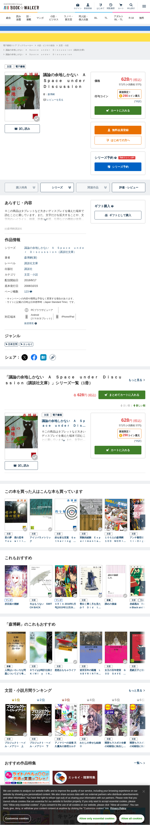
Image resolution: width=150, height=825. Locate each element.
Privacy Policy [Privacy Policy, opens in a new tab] (118, 808)
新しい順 (139, 409)
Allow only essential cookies (96, 818)
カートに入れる (118, 114)
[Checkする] (37, 123)
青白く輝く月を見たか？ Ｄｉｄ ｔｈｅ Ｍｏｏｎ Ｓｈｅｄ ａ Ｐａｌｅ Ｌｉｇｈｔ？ (91, 609)
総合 (8, 18)
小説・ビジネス (53, 18)
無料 (141, 18)
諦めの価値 (110, 607)
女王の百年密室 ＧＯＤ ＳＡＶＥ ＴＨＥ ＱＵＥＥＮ (115, 675)
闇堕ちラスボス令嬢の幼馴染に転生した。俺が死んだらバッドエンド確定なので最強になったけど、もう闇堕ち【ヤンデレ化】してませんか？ (115, 748)
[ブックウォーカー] (21, 6)
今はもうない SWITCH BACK (41, 609)
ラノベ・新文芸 (68, 18)
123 (28, 295)
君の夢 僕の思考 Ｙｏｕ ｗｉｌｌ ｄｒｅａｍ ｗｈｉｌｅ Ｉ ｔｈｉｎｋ (15, 543)
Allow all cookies (131, 818)
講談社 (28, 272)
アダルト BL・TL (118, 18)
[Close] (143, 791)
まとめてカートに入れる (121, 398)
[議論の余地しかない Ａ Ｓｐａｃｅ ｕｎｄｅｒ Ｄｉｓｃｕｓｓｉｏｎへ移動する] (39, 57)
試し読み (22, 132)
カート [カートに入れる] (118, 453)
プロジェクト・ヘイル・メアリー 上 (15, 748)
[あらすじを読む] (45, 219)
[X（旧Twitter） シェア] (24, 361)
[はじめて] (100, 6)
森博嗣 (51, 97)
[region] (75, 805)
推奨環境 (30, 327)
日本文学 (11, 348)
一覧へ (139, 766)
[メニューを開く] (144, 6)
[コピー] (52, 361)
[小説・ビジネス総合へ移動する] (46, 48)
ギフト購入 (104, 209)
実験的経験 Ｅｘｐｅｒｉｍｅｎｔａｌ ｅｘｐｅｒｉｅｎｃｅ (91, 543)
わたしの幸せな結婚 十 (91, 748)
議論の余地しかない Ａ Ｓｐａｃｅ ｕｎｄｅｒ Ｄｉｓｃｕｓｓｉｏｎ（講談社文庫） (54, 253)
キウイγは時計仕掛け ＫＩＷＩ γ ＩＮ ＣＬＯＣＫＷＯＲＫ (41, 675)
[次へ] (142, 524)
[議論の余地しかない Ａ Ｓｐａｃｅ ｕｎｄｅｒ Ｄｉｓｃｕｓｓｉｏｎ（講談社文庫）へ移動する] (46, 53)
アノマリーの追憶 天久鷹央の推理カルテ (65, 748)
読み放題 (18, 18)
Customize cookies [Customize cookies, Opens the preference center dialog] (17, 818)
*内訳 (138, 105)
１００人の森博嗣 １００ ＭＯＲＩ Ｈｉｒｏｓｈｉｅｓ (115, 543)
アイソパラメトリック (40, 543)
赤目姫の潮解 (12, 607)
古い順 (125, 409)
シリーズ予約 (106, 161)
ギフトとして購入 (118, 219)
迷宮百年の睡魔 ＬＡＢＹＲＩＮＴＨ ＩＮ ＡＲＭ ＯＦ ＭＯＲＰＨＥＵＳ (91, 675)
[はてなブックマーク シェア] (43, 361)
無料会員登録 (118, 134)
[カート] (121, 6)
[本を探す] (131, 6)
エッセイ (26, 348)
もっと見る (137, 383)
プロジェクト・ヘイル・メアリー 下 (40, 748)
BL (95, 18)
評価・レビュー (128, 191)
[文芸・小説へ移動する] (64, 48)
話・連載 (28, 18)
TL (106, 18)
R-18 (131, 18)
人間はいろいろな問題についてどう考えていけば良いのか (15, 675)
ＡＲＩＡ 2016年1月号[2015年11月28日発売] (65, 609)
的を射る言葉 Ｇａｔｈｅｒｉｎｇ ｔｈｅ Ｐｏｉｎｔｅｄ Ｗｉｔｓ (65, 543)
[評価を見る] (53, 103)
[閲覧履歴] (111, 6)
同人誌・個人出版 (83, 18)
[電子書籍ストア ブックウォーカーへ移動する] (18, 48)
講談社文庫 (31, 266)
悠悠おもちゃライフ (65, 673)
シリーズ (61, 191)
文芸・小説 (31, 278)
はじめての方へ (118, 144)
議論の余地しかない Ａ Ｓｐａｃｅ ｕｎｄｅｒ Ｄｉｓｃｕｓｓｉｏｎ (64, 427)
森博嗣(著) (30, 261)
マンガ (40, 18)
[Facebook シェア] (34, 361)
